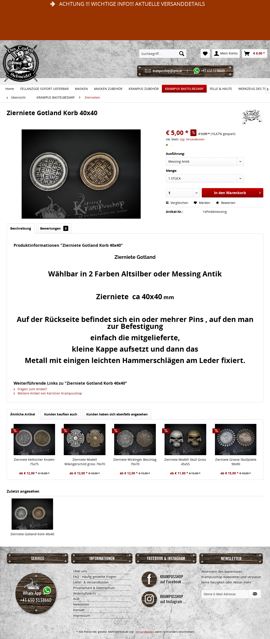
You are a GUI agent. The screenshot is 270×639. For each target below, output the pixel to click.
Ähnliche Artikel (22, 414)
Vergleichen (177, 203)
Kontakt (79, 610)
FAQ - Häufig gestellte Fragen (94, 577)
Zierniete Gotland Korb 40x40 (32, 534)
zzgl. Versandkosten (192, 139)
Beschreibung (20, 228)
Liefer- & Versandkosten (91, 582)
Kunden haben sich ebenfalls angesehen (117, 414)
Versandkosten (144, 632)
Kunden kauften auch (60, 414)
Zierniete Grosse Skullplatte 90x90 (235, 461)
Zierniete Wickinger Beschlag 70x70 (135, 461)
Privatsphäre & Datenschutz (94, 588)
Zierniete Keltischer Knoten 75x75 (34, 461)
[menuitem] (162, 53)
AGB (76, 599)
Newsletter (81, 604)
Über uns (80, 571)
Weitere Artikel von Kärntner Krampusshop (48, 393)
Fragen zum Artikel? (30, 389)
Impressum (81, 615)
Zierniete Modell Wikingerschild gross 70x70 (84, 461)
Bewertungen (54, 228)
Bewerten (225, 203)
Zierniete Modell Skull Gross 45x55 (185, 461)
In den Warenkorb (237, 192)
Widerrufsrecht (84, 593)
